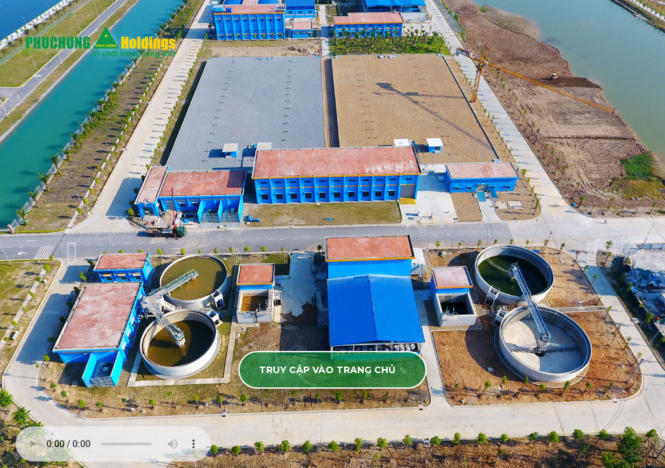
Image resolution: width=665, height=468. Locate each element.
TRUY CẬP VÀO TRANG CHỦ (333, 370)
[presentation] (72, 252)
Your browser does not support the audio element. (113, 444)
